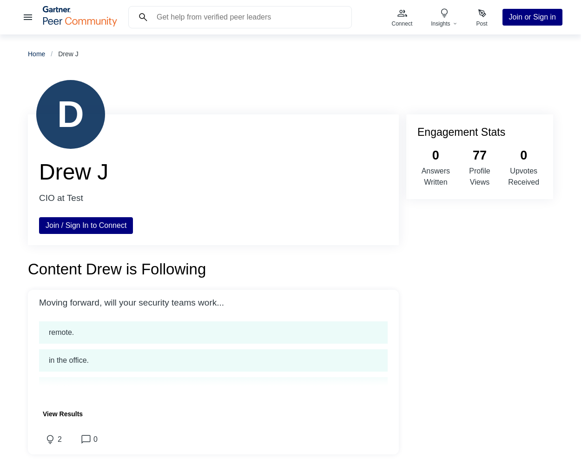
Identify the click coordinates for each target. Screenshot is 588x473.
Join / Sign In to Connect (86, 225)
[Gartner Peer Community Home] (80, 24)
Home (36, 54)
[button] (213, 302)
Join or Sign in (532, 17)
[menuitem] (402, 17)
